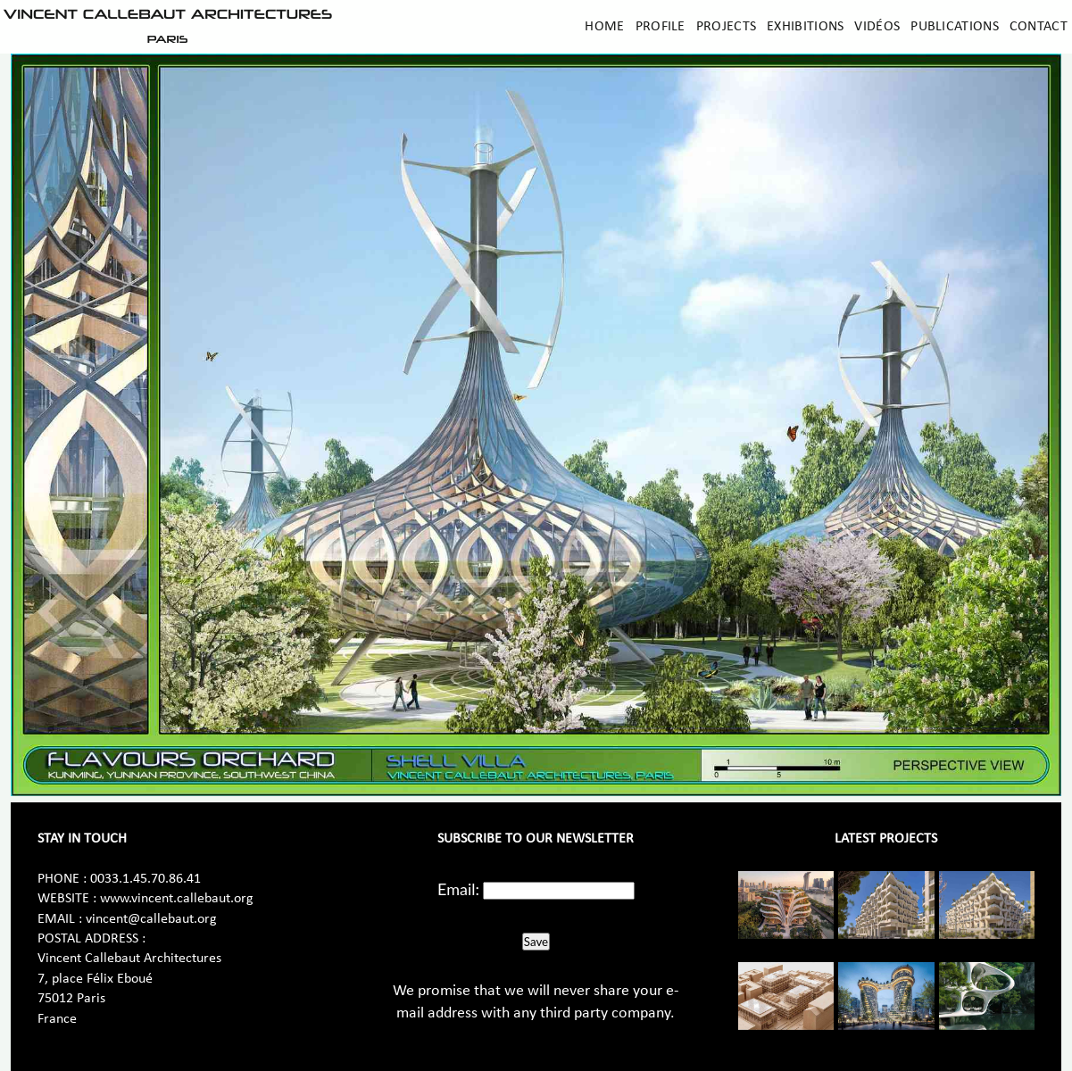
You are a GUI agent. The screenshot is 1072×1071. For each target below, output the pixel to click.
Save (536, 941)
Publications (954, 27)
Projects (726, 27)
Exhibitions (805, 27)
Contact (1039, 27)
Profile (661, 27)
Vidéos (877, 27)
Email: (458, 889)
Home (604, 27)
